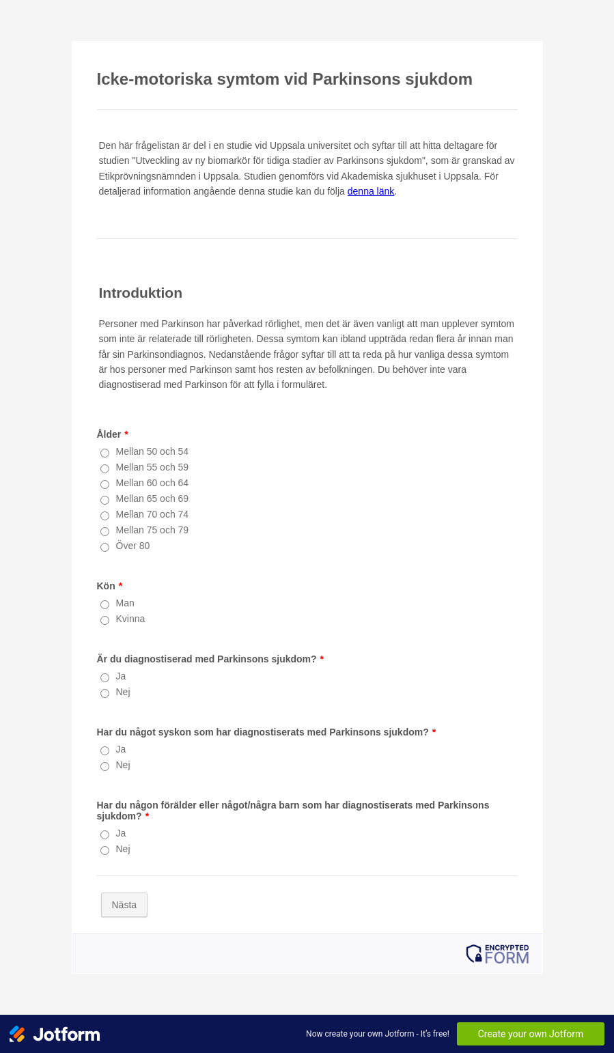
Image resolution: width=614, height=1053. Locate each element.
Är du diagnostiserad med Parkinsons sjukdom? (210, 659)
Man (125, 603)
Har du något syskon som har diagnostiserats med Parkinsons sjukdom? (266, 732)
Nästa (124, 904)
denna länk (371, 191)
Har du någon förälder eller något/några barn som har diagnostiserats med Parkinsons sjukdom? (293, 811)
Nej (123, 691)
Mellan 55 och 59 (152, 467)
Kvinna (130, 618)
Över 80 (133, 545)
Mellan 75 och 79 (152, 529)
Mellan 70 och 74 (152, 514)
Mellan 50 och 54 (152, 451)
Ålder (112, 434)
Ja (121, 676)
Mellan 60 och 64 (152, 482)
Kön (110, 585)
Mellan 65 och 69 (152, 498)
